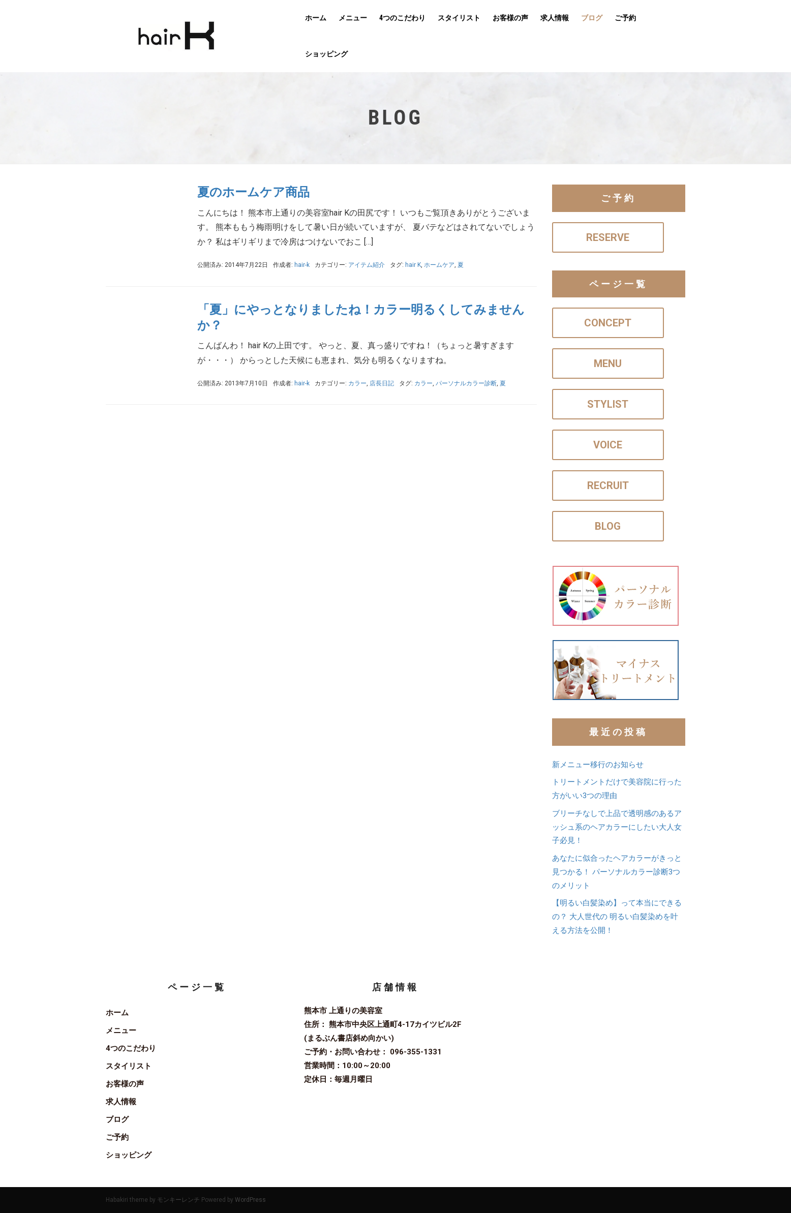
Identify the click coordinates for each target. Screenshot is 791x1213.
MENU (608, 363)
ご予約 (625, 18)
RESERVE (607, 237)
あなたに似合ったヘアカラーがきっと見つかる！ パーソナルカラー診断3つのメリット (617, 872)
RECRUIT (608, 485)
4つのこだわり (402, 18)
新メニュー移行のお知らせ (598, 764)
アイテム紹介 (366, 264)
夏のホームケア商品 (253, 192)
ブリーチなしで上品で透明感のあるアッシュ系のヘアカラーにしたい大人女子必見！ (617, 827)
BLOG (608, 526)
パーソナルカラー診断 (466, 383)
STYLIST (607, 404)
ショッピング (326, 54)
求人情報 (554, 18)
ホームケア (439, 264)
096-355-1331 (416, 1051)
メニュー (353, 18)
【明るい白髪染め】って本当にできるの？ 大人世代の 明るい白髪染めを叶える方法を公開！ (617, 916)
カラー (357, 383)
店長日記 (382, 383)
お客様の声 (510, 18)
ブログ (591, 18)
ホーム (315, 18)
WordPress (250, 1199)
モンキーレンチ (178, 1199)
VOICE (607, 445)
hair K (413, 264)
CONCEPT (607, 323)
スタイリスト (459, 18)
